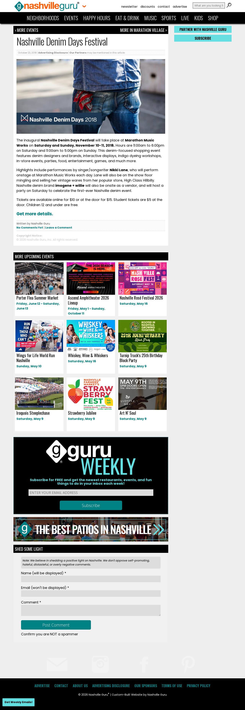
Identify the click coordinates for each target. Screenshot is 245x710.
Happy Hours (96, 18)
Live (185, 18)
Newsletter (129, 6)
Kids (198, 18)
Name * (43, 573)
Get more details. (34, 214)
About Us (80, 685)
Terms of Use (172, 685)
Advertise (180, 6)
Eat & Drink (127, 18)
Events (71, 18)
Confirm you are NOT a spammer (49, 634)
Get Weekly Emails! (18, 702)
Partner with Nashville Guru (203, 29)
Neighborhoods (43, 18)
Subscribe (203, 38)
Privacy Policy (198, 685)
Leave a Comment (58, 228)
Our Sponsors (145, 685)
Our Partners (77, 52)
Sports (169, 18)
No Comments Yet (29, 228)
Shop (213, 18)
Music (150, 18)
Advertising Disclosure (53, 52)
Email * (45, 587)
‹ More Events (26, 30)
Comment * (31, 602)
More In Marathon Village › (143, 30)
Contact (164, 6)
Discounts (147, 6)
